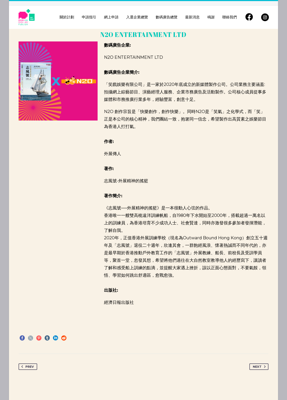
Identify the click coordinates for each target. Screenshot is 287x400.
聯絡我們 (229, 17)
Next (260, 366)
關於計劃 (67, 17)
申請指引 (89, 17)
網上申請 (111, 17)
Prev (27, 366)
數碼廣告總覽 (166, 17)
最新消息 (192, 17)
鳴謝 (211, 17)
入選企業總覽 (137, 17)
